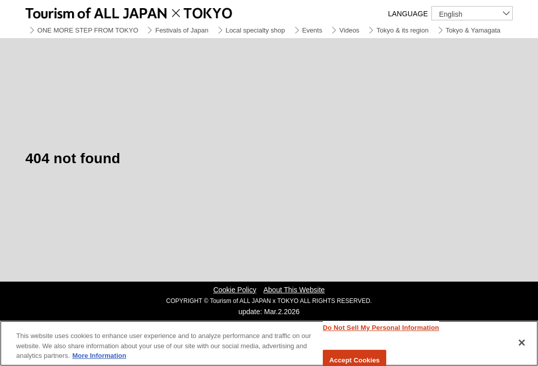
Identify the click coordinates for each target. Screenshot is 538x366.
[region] (269, 343)
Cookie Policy (234, 290)
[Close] (522, 342)
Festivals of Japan (182, 30)
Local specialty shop (255, 30)
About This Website (294, 290)
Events (312, 30)
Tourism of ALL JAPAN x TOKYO (152, 11)
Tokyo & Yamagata (473, 30)
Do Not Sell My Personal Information (381, 327)
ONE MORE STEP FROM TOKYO (88, 30)
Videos (350, 30)
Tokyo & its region (403, 30)
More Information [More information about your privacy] (99, 355)
